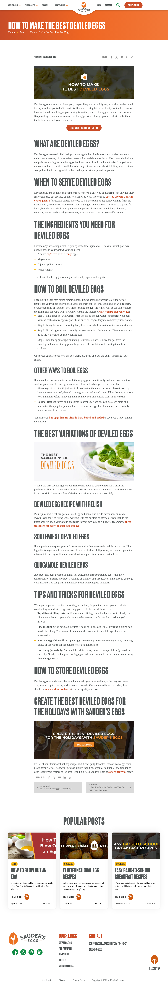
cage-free (52, 253)
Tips (14, 864)
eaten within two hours (58, 689)
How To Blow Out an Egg (29, 873)
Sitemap (62, 980)
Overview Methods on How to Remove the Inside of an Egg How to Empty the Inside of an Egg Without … (32, 886)
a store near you (117, 771)
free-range (66, 253)
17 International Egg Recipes (81, 873)
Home (11, 32)
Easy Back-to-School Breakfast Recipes (133, 873)
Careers (108, 5)
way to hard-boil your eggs (114, 311)
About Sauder (13, 5)
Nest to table (60, 5)
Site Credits (47, 980)
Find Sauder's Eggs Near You (84, 128)
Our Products (30, 5)
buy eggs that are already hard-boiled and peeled (76, 417)
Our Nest (45, 5)
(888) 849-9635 (95, 949)
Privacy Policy (79, 980)
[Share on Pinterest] (132, 57)
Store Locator (65, 943)
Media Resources (66, 966)
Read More (17, 897)
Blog (99, 5)
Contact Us (64, 954)
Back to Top (154, 962)
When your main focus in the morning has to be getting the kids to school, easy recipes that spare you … (135, 886)
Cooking (68, 864)
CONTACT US (133, 5)
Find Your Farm (65, 948)
